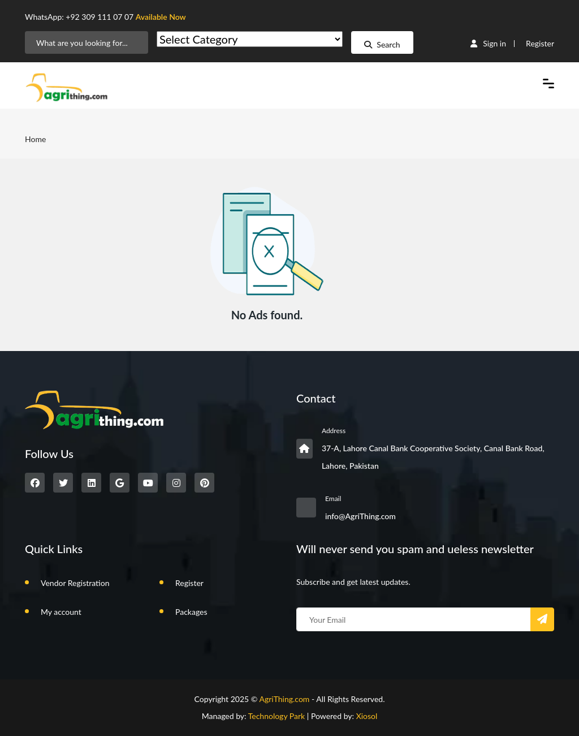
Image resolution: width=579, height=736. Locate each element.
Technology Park (276, 716)
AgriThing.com (284, 699)
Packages (191, 612)
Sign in (488, 43)
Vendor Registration (75, 583)
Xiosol (367, 716)
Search (382, 44)
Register (540, 43)
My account (61, 612)
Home (35, 139)
